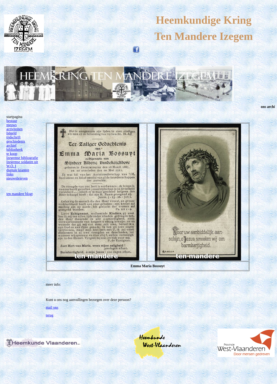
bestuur (11, 121)
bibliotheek (14, 150)
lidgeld (11, 133)
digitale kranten (17, 170)
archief (11, 145)
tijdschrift (13, 137)
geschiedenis (15, 141)
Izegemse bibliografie (22, 158)
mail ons (52, 307)
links (9, 174)
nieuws (11, 125)
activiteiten (14, 129)
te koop (11, 154)
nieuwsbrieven (17, 178)
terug (49, 315)
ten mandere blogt (19, 194)
